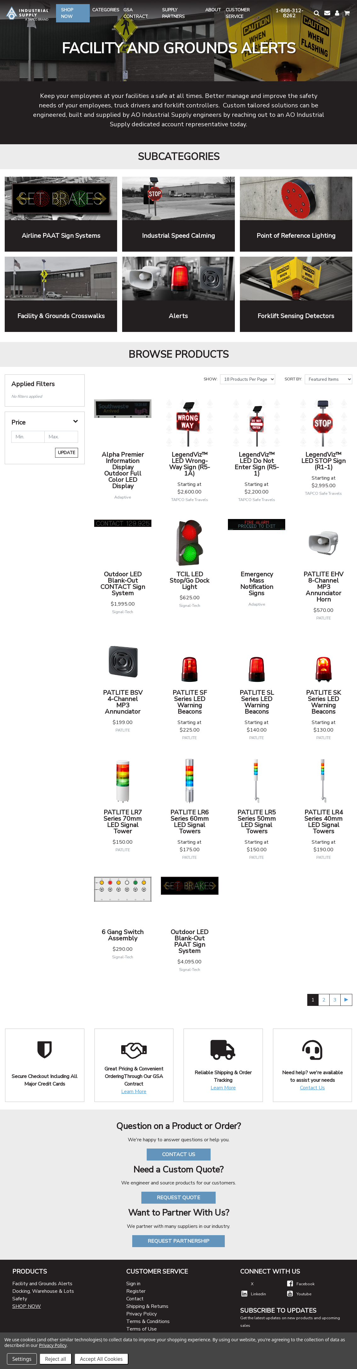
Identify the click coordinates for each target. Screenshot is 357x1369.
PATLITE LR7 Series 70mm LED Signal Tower (123, 822)
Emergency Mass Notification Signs (256, 583)
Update (66, 453)
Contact (135, 1298)
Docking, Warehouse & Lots (43, 1291)
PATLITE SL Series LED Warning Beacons (257, 702)
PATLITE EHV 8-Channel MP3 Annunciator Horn (323, 587)
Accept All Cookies (101, 1358)
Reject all (55, 1358)
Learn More (133, 1091)
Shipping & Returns (147, 1306)
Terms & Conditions (148, 1321)
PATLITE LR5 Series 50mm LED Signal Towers (256, 822)
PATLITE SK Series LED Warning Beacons (323, 702)
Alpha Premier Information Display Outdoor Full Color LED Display (123, 470)
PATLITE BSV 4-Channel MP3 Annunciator (123, 702)
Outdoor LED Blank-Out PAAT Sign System (189, 941)
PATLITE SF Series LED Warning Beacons (190, 702)
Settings (21, 1358)
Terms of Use (141, 1329)
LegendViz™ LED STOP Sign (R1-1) (323, 460)
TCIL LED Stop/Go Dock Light (189, 580)
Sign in (133, 1283)
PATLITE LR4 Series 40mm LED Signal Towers (323, 822)
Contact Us (312, 1087)
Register (135, 1291)
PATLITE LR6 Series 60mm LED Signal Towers (189, 822)
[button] (316, 13)
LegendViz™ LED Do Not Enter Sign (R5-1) (257, 464)
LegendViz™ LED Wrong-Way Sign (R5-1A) (189, 464)
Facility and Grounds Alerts (42, 1283)
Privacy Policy (141, 1313)
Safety (19, 1298)
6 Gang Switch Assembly (123, 935)
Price (18, 422)
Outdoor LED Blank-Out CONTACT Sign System (122, 583)
